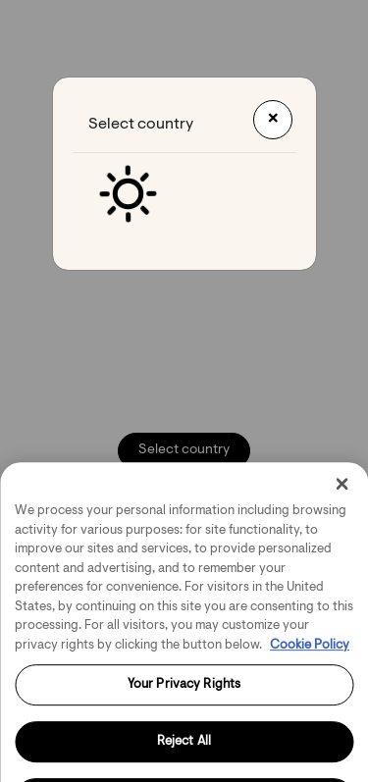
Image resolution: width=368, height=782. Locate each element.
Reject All (184, 751)
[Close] (341, 493)
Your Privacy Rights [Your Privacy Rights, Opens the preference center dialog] (184, 694)
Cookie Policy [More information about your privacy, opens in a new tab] (309, 654)
